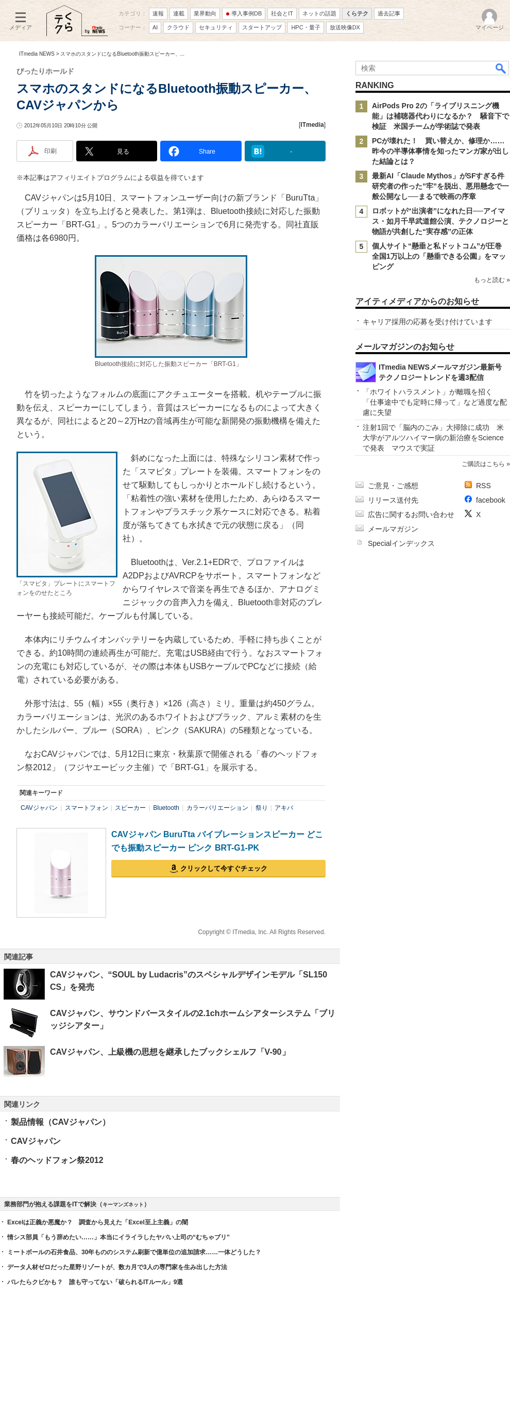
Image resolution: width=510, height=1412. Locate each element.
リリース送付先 (393, 500)
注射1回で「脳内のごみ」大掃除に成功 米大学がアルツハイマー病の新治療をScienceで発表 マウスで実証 (433, 437)
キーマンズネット (123, 1204)
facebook (490, 500)
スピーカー (130, 807)
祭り (262, 807)
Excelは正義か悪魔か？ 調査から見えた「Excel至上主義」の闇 (97, 1222)
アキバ (284, 807)
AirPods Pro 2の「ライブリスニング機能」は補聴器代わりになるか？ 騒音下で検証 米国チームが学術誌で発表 (440, 116)
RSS (483, 485)
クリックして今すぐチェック (223, 868)
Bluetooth (166, 807)
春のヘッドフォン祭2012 (57, 1160)
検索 (501, 68)
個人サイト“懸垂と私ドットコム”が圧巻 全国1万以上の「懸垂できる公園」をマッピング (440, 256)
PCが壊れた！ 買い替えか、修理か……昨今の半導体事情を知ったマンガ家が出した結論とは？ (440, 151)
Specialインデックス (401, 543)
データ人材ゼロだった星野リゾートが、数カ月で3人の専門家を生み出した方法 (117, 1267)
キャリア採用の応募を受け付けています (427, 322)
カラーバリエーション (217, 807)
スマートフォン (86, 807)
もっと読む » (492, 280)
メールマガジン (393, 529)
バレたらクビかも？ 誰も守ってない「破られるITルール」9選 (95, 1282)
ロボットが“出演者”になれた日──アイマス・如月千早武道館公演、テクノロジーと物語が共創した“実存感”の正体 (440, 221)
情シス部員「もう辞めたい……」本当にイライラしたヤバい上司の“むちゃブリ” (118, 1237)
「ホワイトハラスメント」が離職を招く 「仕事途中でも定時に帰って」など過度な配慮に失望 (435, 402)
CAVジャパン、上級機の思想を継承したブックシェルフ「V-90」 (170, 1052)
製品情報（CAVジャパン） (60, 1122)
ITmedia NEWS (37, 54)
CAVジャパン (39, 807)
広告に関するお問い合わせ (411, 514)
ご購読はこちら (483, 464)
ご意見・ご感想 (393, 485)
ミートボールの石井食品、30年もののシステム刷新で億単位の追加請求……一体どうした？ (134, 1252)
